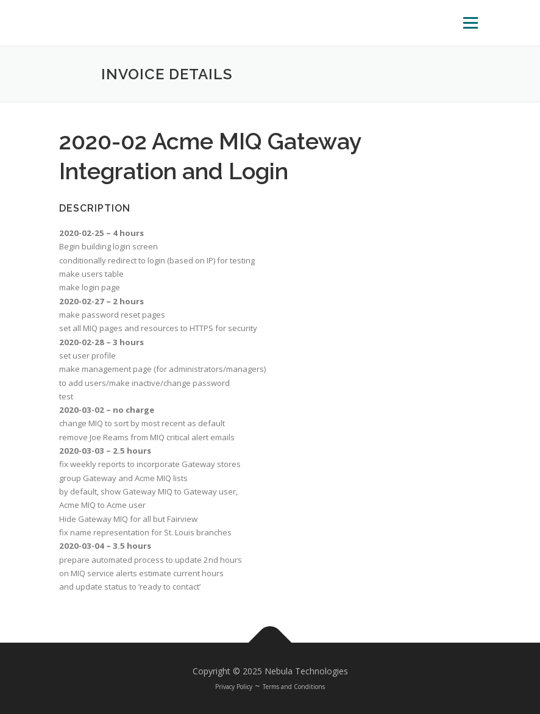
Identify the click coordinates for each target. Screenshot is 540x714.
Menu (470, 22)
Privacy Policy (233, 686)
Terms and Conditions (294, 686)
